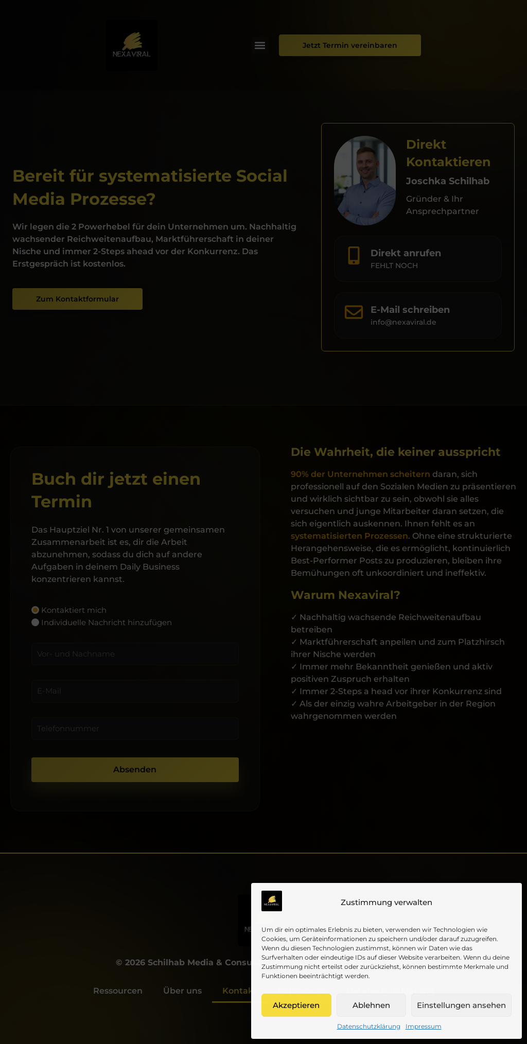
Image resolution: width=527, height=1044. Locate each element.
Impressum (424, 1026)
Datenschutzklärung (368, 1026)
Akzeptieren (296, 1005)
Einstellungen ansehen (461, 1005)
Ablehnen (371, 1005)
